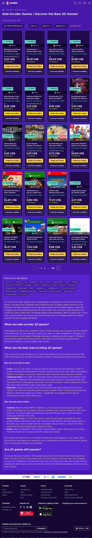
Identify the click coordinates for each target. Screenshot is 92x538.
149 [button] (52, 268)
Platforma (45, 285)
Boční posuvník (55, 291)
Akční (48, 282)
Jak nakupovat (25, 489)
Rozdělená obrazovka (28, 291)
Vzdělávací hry (53, 288)
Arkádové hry (11, 288)
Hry (26, 282)
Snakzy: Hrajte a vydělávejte (74, 497)
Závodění (28, 285)
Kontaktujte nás (7, 492)
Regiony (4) (61, 26)
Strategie (75, 282)
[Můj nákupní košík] (84, 3)
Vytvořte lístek (45, 495)
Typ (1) (33, 26)
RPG (67, 282)
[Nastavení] (82, 528)
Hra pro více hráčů (69, 288)
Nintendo (33, 282)
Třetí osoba (43, 291)
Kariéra (4, 495)
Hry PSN (18, 282)
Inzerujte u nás (6, 509)
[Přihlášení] (89, 3)
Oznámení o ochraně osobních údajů (55, 532)
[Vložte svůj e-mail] (19, 528)
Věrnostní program (26, 495)
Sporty (36, 285)
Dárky (66, 492)
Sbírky (22, 492)
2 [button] (41, 268)
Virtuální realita (11, 294)
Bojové (62, 285)
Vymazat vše (75, 26)
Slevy (22, 497)
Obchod (9, 10)
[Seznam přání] (79, 3)
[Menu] (3, 3)
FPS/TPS (18, 285)
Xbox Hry (9, 282)
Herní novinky (69, 489)
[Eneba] (11, 3)
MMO (32, 288)
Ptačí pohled (68, 291)
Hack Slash (23, 288)
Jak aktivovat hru (46, 492)
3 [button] (44, 268)
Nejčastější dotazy (47, 489)
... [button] (48, 268)
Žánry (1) (46, 26)
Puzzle (54, 285)
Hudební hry (40, 288)
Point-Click (72, 285)
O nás (4, 489)
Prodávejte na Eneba (9, 507)
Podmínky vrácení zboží (48, 497)
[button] (58, 268)
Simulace (9, 285)
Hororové (23, 294)
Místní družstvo (11, 291)
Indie (41, 282)
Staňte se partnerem (71, 495)
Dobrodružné (58, 282)
